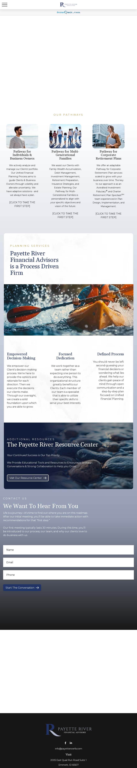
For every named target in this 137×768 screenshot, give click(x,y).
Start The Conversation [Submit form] (20, 587)
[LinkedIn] (71, 743)
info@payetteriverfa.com (68, 748)
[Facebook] (65, 743)
